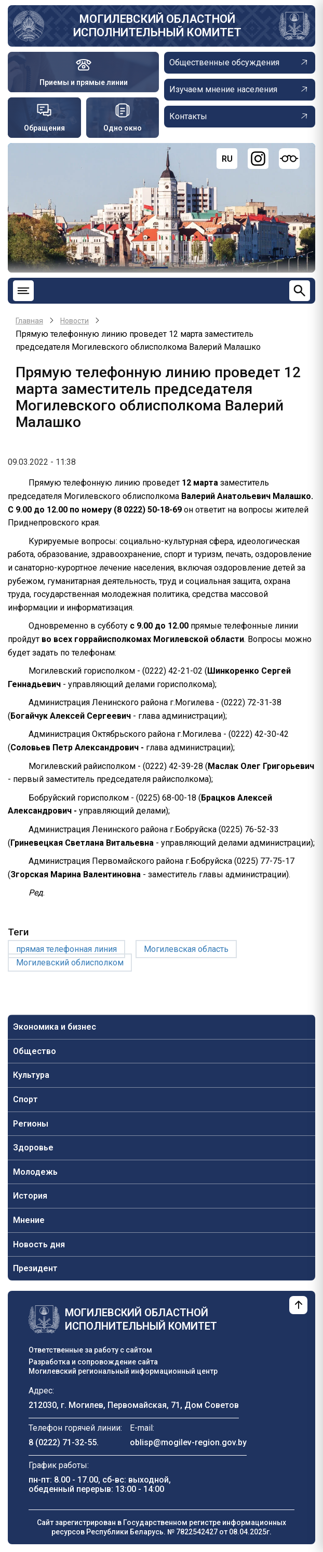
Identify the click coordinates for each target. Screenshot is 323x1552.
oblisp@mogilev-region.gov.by (188, 1442)
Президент (35, 1268)
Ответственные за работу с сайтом (90, 1350)
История (30, 1196)
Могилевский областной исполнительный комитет (157, 25)
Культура (31, 1075)
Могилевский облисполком (70, 962)
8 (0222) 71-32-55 (63, 1442)
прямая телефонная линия (66, 949)
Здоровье (33, 1147)
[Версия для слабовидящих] (289, 158)
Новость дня (39, 1244)
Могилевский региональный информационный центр (123, 1371)
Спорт (25, 1099)
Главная (29, 321)
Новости (74, 321)
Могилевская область (186, 949)
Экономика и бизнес (54, 1027)
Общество (34, 1051)
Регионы (30, 1124)
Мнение (29, 1220)
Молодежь (35, 1172)
